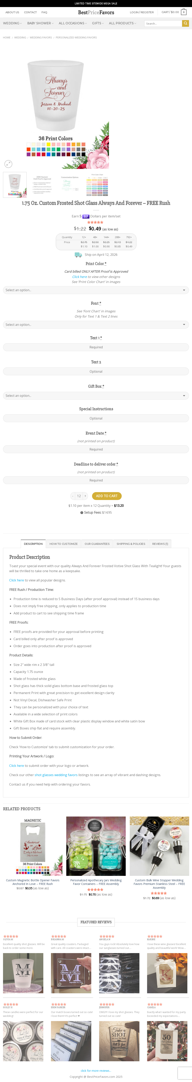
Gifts (98, 23)
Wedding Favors (41, 37)
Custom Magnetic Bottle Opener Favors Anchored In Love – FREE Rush (32, 882)
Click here (79, 277)
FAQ (44, 12)
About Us (12, 12)
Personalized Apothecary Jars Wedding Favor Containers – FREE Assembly (96, 882)
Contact (30, 12)
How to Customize (64, 543)
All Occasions (73, 23)
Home (6, 37)
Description (33, 543)
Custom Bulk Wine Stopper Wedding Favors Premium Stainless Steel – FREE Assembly (159, 884)
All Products (122, 23)
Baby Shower (40, 23)
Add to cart (107, 496)
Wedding (12, 23)
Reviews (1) (160, 543)
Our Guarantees (97, 543)
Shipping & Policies (131, 543)
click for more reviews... (96, 1071)
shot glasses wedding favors (56, 775)
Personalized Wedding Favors (76, 37)
